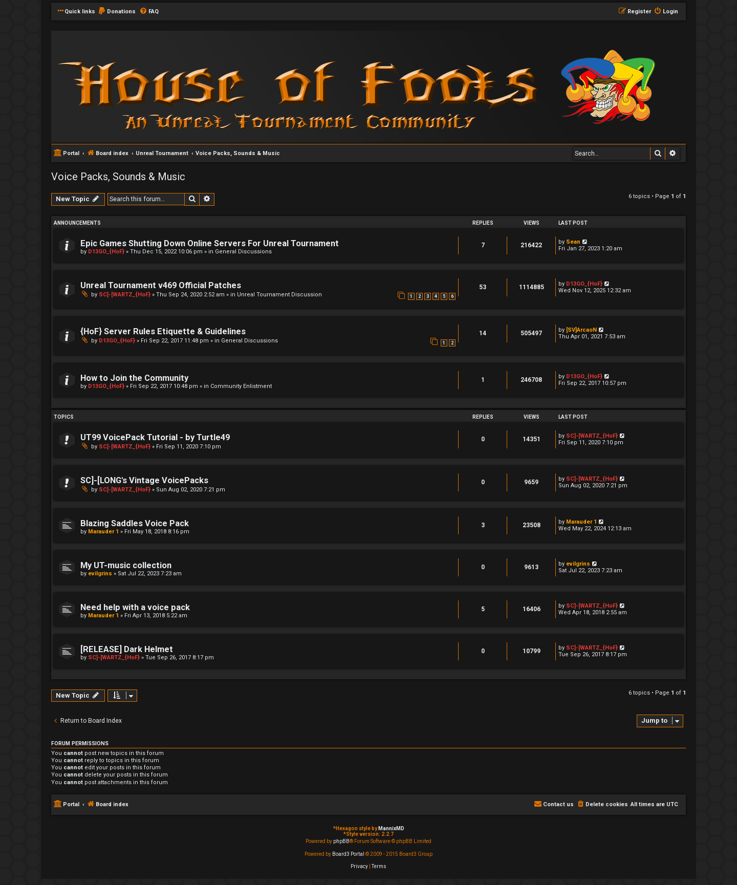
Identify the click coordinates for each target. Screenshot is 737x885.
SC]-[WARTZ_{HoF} (124, 294)
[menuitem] (117, 12)
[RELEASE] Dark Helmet (126, 649)
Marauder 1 (103, 531)
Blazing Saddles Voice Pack (134, 523)
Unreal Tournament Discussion (279, 294)
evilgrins (100, 573)
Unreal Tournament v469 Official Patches (160, 285)
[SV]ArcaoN (581, 330)
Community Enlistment (241, 386)
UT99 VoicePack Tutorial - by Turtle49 (155, 437)
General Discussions (243, 251)
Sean (573, 242)
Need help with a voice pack (135, 607)
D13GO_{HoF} (106, 251)
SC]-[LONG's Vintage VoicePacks (144, 480)
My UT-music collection (125, 565)
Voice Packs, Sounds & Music (118, 176)
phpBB (341, 841)
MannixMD (391, 828)
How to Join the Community (134, 378)
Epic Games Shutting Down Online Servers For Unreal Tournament (209, 243)
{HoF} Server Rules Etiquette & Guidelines (163, 331)
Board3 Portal (348, 854)
